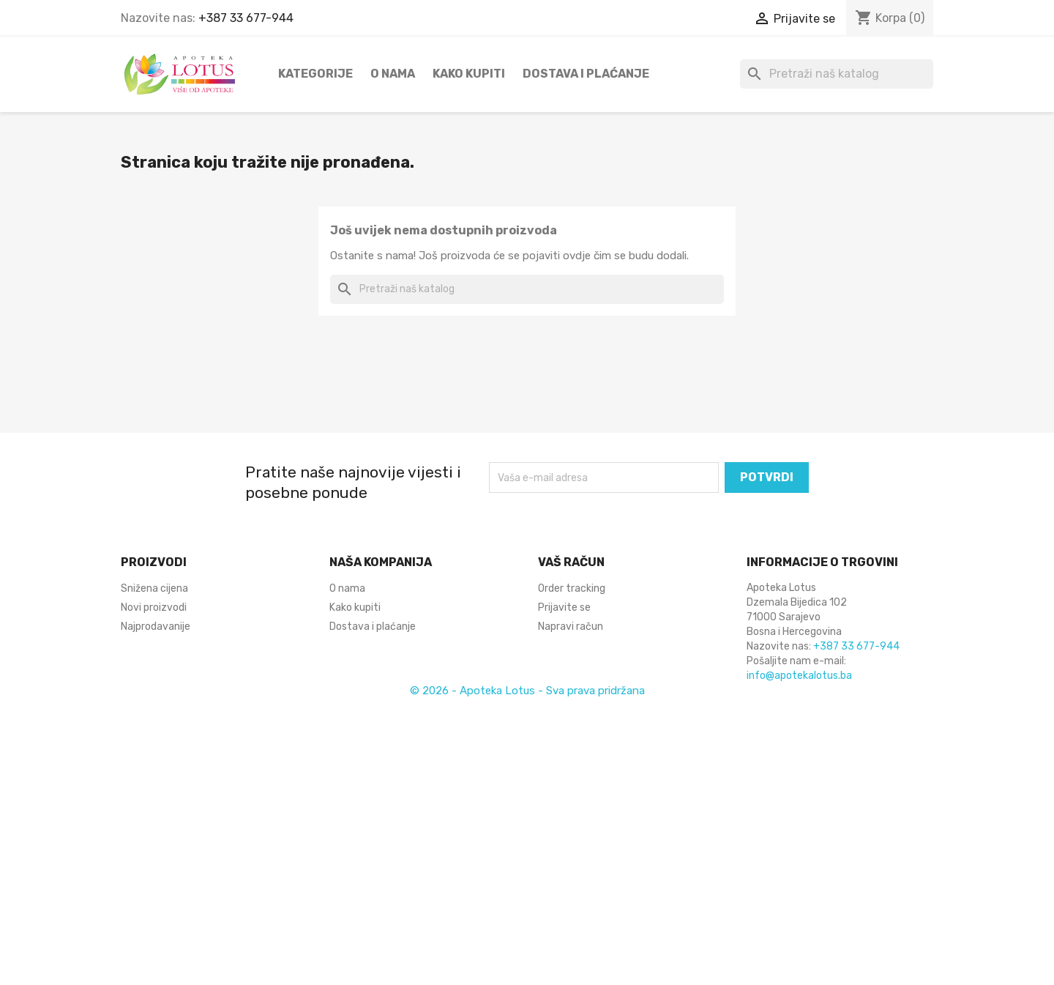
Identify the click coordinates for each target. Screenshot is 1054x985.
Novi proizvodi (154, 607)
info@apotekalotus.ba (799, 675)
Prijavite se (564, 607)
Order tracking (571, 588)
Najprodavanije (155, 626)
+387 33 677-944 (246, 18)
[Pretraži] (836, 74)
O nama (392, 74)
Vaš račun (571, 562)
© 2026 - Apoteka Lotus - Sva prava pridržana (527, 690)
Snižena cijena (154, 588)
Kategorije (315, 74)
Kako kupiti (469, 74)
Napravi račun (570, 626)
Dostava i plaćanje (586, 74)
